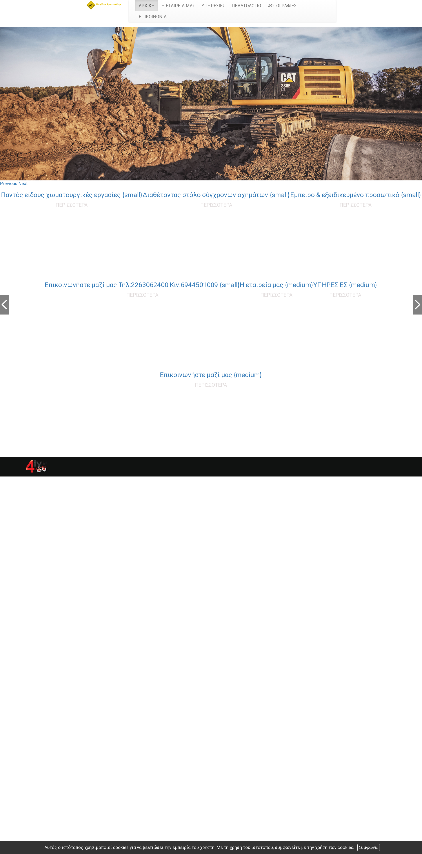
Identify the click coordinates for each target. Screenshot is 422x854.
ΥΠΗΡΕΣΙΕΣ (213, 5)
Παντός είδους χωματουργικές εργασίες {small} (71, 195)
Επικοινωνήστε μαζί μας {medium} (211, 375)
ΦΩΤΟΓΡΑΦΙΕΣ (282, 5)
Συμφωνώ (368, 847)
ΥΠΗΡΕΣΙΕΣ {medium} (345, 285)
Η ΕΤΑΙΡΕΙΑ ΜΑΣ (178, 5)
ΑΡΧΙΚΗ (147, 5)
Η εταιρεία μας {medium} (276, 285)
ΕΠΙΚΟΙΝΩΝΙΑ (153, 16)
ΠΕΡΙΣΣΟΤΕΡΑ (72, 205)
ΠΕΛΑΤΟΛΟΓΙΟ (246, 5)
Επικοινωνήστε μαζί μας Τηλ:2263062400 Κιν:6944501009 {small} (142, 285)
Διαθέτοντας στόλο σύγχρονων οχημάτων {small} (216, 195)
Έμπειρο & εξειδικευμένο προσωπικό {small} (355, 195)
